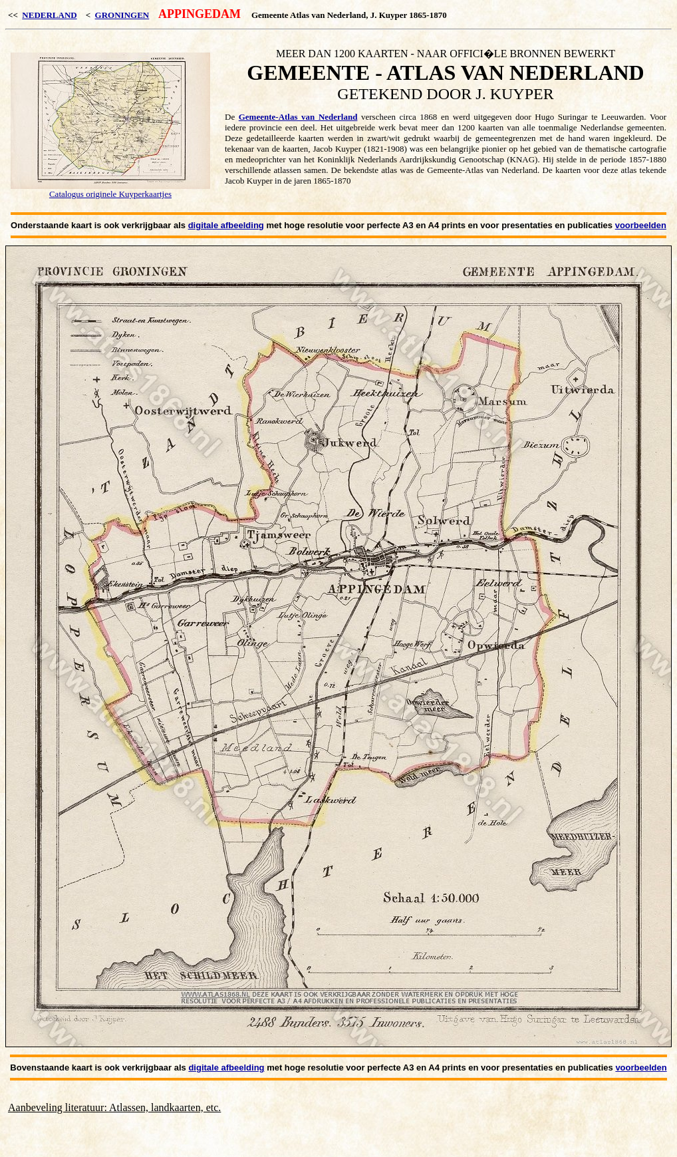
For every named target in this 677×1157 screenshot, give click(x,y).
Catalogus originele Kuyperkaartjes (110, 194)
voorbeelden (640, 225)
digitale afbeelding (226, 225)
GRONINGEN (122, 15)
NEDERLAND (49, 15)
